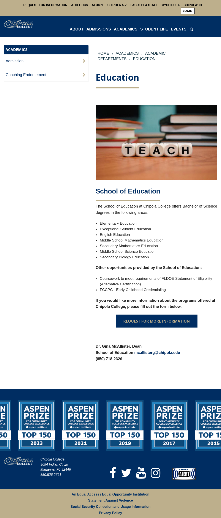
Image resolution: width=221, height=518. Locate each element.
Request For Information (45, 5)
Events (178, 29)
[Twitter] (126, 472)
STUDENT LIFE (154, 29)
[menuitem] (188, 11)
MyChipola (170, 5)
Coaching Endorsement (26, 75)
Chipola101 (192, 5)
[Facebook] (113, 472)
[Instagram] (156, 472)
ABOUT (77, 29)
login (188, 11)
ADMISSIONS (98, 29)
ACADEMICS (125, 29)
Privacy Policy (110, 513)
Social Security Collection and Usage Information (110, 506)
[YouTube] (141, 472)
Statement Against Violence (110, 500)
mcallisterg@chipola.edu (157, 352)
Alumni (98, 5)
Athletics (79, 5)
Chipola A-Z (117, 5)
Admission (15, 61)
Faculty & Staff (144, 5)
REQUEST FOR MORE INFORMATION (156, 321)
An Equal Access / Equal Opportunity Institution (110, 494)
